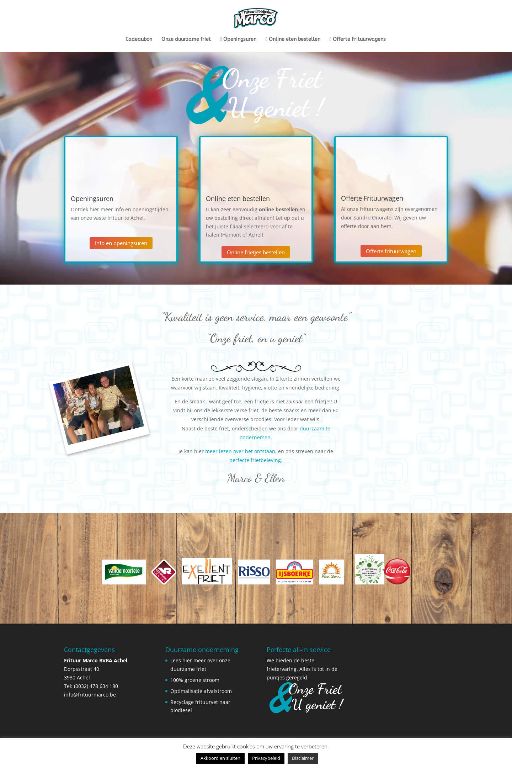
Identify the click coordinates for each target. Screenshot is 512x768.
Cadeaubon (139, 39)
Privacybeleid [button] (266, 758)
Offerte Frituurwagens (358, 39)
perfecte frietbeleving (255, 460)
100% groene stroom (194, 680)
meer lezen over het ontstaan (239, 451)
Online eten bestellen (293, 39)
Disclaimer (303, 758)
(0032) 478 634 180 (96, 686)
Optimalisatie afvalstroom (201, 691)
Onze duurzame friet (186, 39)
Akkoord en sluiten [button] (220, 758)
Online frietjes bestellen (256, 252)
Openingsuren (238, 39)
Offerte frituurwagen (391, 251)
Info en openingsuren (121, 243)
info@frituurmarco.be (90, 694)
